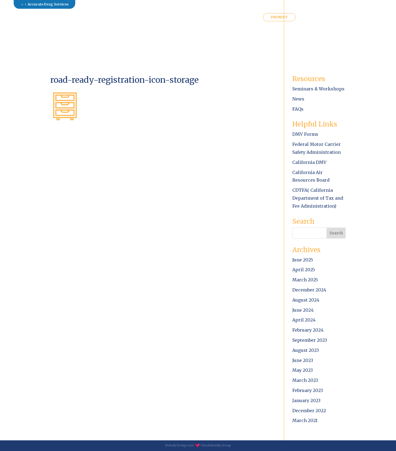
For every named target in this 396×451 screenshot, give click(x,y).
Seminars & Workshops (318, 89)
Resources (164, 17)
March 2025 (305, 279)
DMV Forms (305, 134)
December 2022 (309, 410)
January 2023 (306, 400)
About (106, 17)
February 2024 (307, 330)
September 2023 (309, 340)
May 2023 (302, 370)
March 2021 (304, 420)
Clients (220, 17)
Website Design (176, 445)
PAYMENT (279, 17)
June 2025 (302, 260)
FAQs (297, 109)
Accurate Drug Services (48, 4)
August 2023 (305, 350)
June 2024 (303, 310)
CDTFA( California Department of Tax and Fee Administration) (317, 198)
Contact (248, 17)
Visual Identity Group (216, 445)
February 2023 (307, 390)
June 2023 (302, 360)
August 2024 (305, 300)
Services (132, 17)
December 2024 (309, 290)
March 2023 (305, 380)
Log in (340, 4)
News (298, 99)
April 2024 (304, 320)
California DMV (309, 162)
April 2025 (303, 269)
